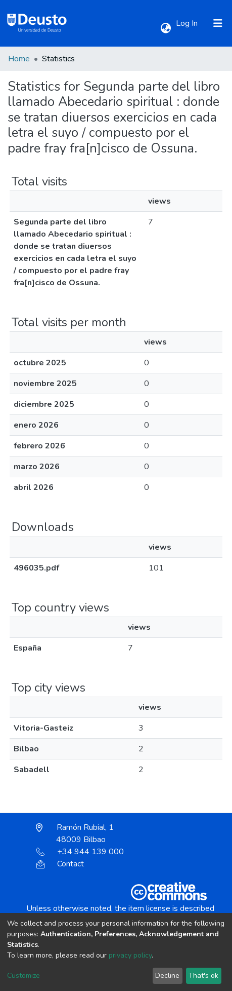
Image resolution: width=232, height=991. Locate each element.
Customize (23, 975)
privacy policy (130, 955)
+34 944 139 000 (80, 851)
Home (19, 58)
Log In (188, 23)
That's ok (203, 975)
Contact (60, 863)
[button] (165, 28)
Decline (167, 975)
